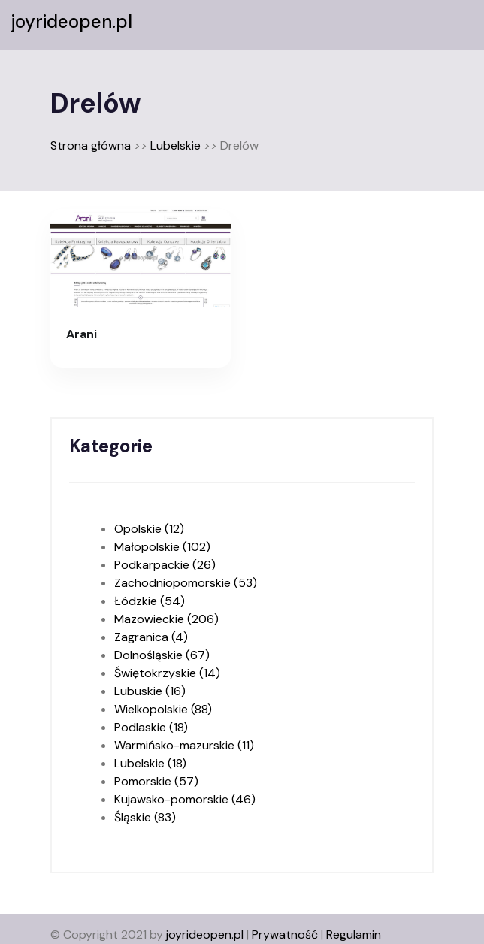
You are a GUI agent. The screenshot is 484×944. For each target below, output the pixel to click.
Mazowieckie (166, 619)
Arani (81, 334)
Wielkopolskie (163, 709)
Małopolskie (162, 547)
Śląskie (145, 817)
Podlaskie (151, 727)
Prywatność (285, 934)
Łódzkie (149, 601)
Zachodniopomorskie (185, 583)
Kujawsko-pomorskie (185, 799)
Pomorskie (156, 781)
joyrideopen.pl (71, 22)
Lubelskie (175, 145)
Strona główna (90, 145)
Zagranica (151, 637)
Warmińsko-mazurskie (184, 745)
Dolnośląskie (162, 655)
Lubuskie (150, 691)
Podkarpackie (165, 565)
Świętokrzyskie (167, 673)
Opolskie (149, 529)
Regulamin (353, 934)
